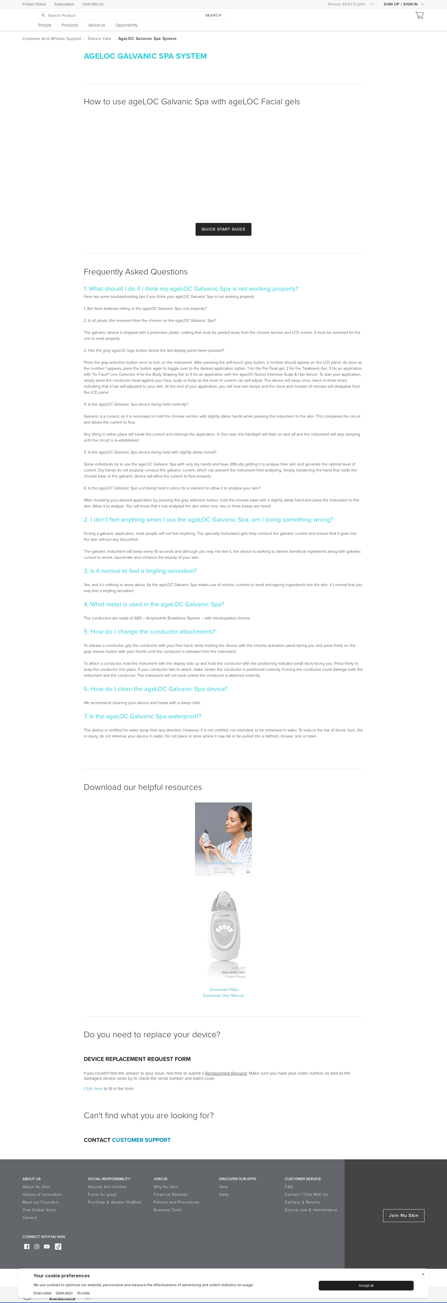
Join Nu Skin (403, 1215)
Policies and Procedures (176, 1202)
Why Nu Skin (166, 1186)
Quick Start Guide (223, 229)
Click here (93, 1088)
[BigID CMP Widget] (223, 1284)
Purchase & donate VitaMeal (115, 1202)
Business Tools (167, 1210)
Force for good (102, 1194)
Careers (30, 1217)
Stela (224, 1194)
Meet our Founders (41, 1202)
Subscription (64, 4)
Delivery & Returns (302, 1202)
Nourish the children (107, 1186)
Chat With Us (93, 4)
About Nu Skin (36, 1186)
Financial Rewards (171, 1194)
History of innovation (42, 1194)
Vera (223, 1186)
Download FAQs (224, 989)
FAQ (289, 1186)
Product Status (34, 4)
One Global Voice (39, 1210)
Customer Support (141, 1140)
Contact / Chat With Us (306, 1194)
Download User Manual (223, 995)
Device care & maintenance (311, 1210)
